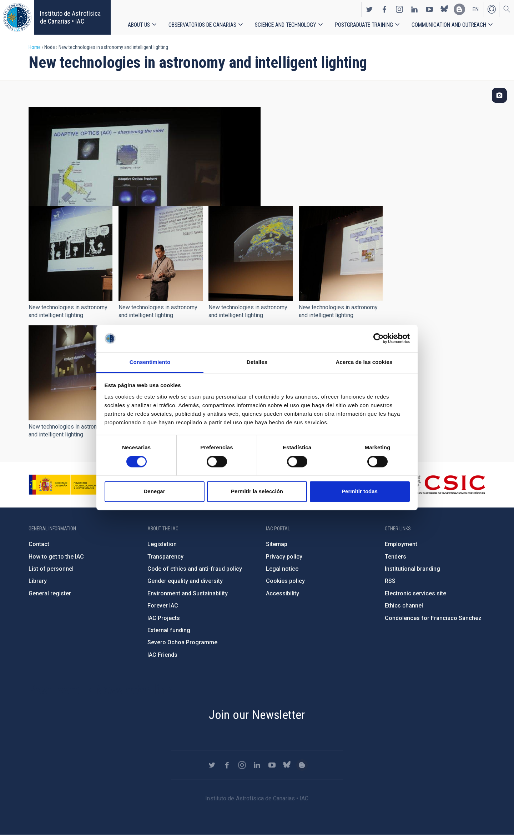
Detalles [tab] (257, 362)
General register (50, 593)
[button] (70, 253)
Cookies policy (285, 581)
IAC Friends (162, 654)
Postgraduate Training (364, 24)
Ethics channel (404, 605)
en (476, 9)
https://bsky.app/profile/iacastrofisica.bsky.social (444, 9)
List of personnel (51, 568)
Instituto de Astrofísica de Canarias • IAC (70, 17)
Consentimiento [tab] (150, 362)
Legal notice (282, 568)
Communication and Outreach (449, 24)
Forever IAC (162, 605)
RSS (390, 581)
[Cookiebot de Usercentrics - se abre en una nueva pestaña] (378, 338)
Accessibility (282, 593)
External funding (168, 630)
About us (139, 24)
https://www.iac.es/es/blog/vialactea (459, 9)
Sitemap (276, 544)
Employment (401, 544)
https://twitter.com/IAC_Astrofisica (369, 9)
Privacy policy (284, 556)
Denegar (154, 491)
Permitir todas (360, 491)
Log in (491, 9)
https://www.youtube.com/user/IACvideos (429, 9)
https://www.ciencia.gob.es (68, 484)
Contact (39, 544)
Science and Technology (285, 24)
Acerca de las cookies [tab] (364, 362)
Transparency (165, 556)
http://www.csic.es (446, 485)
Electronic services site (415, 593)
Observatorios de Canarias (202, 24)
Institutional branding (412, 568)
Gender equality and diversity (185, 581)
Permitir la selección (257, 491)
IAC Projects (163, 618)
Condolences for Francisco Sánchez (433, 618)
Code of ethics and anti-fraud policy (194, 568)
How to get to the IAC (56, 556)
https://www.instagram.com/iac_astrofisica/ (399, 9)
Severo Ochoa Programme (182, 642)
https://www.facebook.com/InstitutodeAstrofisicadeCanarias (384, 9)
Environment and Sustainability (187, 593)
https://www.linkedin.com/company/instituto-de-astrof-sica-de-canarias (414, 9)
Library (38, 581)
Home (35, 47)
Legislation (162, 544)
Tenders (395, 556)
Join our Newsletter (257, 715)
